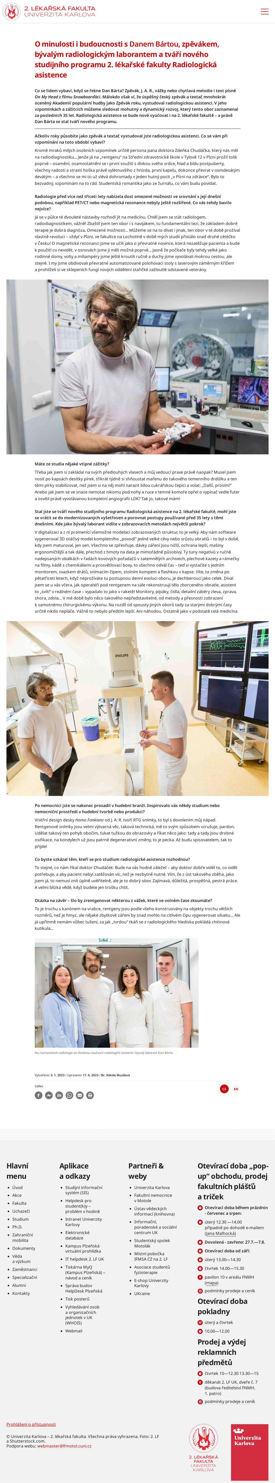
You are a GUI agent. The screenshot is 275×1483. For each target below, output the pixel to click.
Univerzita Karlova (152, 1187)
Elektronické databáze (77, 1235)
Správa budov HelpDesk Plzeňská (83, 1288)
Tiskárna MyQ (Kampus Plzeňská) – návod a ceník (85, 1272)
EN (236, 1089)
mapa (211, 1283)
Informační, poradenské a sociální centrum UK (155, 1227)
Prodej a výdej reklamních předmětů (222, 1352)
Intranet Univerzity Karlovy (83, 1221)
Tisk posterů (77, 1299)
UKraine (142, 1293)
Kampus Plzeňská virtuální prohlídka (83, 1248)
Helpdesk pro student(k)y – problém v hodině (82, 1206)
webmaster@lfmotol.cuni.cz (64, 1446)
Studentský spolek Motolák (152, 1243)
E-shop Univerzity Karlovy (151, 1283)
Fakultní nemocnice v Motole (153, 1197)
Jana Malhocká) (221, 1233)
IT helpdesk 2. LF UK (84, 1259)
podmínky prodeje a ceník (230, 1291)
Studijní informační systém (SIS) (83, 1190)
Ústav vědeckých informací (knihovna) (154, 1211)
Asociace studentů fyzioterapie (152, 1269)
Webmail (73, 1331)
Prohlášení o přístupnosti (31, 1424)
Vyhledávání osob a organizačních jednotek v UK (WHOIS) (82, 1315)
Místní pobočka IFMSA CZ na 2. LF (151, 1256)
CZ (224, 1089)
